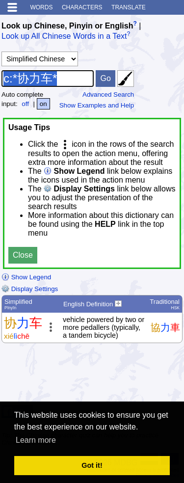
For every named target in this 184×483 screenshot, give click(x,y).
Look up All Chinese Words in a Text (64, 36)
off (25, 103)
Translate (128, 7)
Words (41, 7)
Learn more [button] (36, 440)
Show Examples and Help (96, 105)
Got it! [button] (91, 465)
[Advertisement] (104, 376)
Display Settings (29, 289)
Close (23, 255)
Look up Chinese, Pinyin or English (67, 26)
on (43, 103)
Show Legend (26, 277)
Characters (82, 7)
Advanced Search (108, 94)
